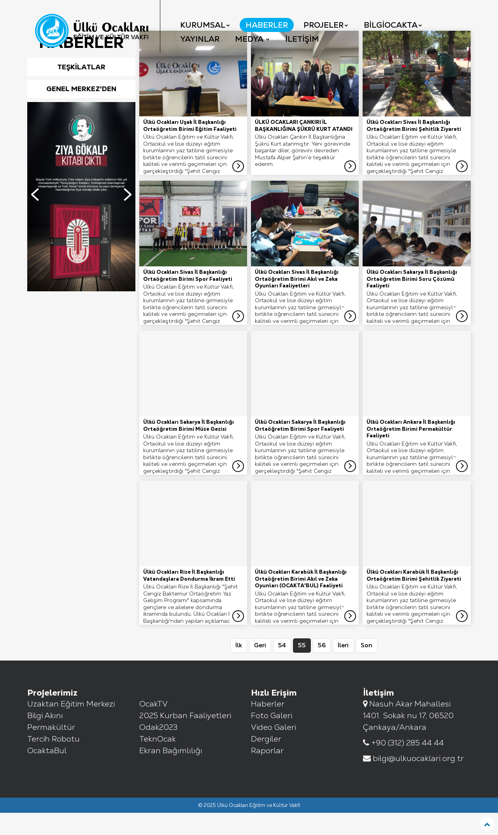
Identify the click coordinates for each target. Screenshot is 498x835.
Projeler (325, 25)
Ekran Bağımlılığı (170, 773)
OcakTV (153, 726)
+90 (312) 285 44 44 (403, 765)
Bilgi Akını (45, 738)
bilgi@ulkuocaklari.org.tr (413, 780)
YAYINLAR (199, 39)
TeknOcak (157, 761)
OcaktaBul (47, 773)
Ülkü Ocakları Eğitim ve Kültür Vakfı (258, 827)
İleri (343, 667)
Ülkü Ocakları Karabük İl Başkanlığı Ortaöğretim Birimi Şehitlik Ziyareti (413, 597)
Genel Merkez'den (81, 110)
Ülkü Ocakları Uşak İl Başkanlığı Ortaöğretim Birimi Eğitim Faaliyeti (190, 148)
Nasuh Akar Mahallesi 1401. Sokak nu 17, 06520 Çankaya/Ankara (408, 737)
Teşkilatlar (81, 89)
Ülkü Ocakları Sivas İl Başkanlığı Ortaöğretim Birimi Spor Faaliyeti (187, 298)
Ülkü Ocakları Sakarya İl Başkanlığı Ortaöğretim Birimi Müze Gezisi (188, 447)
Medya (252, 39)
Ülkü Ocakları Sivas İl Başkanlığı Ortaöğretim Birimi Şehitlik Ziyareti (413, 148)
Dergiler (266, 761)
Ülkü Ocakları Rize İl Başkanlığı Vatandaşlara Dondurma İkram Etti (189, 597)
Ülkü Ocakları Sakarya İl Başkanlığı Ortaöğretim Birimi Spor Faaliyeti (300, 447)
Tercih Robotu (53, 761)
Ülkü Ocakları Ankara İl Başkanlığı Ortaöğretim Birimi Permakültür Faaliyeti (410, 451)
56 (322, 667)
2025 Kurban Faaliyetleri (185, 738)
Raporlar (267, 773)
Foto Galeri (271, 738)
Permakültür (51, 749)
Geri (260, 667)
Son (366, 667)
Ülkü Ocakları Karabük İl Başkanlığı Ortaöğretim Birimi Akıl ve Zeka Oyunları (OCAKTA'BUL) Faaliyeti (301, 601)
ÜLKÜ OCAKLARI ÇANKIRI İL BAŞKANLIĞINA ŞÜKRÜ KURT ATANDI (303, 148)
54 (282, 667)
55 (302, 667)
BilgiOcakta (393, 25)
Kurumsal (205, 25)
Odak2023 (158, 749)
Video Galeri (273, 749)
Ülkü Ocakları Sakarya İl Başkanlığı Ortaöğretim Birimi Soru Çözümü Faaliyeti (411, 301)
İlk (238, 667)
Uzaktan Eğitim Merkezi (71, 726)
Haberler (266, 25)
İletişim (302, 39)
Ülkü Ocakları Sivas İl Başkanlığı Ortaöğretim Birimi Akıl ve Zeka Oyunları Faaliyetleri (296, 301)
